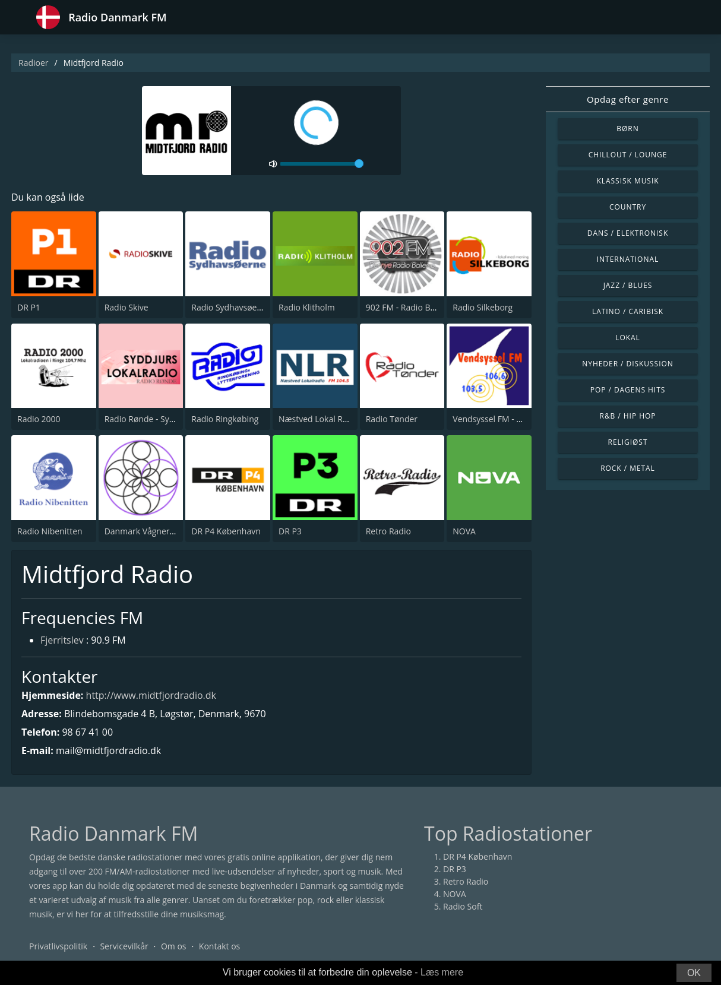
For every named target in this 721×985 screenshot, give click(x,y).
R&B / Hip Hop (628, 416)
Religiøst (628, 442)
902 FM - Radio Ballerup (411, 307)
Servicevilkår (124, 946)
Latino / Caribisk (627, 311)
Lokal (627, 337)
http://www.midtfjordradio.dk (151, 695)
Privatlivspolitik (58, 946)
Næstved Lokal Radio (319, 419)
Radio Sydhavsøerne (230, 307)
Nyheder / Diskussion (627, 364)
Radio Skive (126, 307)
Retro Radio (388, 531)
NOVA (464, 531)
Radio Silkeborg (483, 307)
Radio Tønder (392, 419)
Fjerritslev (62, 640)
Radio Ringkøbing (224, 419)
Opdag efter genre (628, 99)
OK (694, 973)
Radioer (33, 62)
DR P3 (290, 531)
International (628, 259)
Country (627, 207)
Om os (173, 946)
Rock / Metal (627, 468)
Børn (627, 128)
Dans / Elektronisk (627, 233)
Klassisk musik (627, 181)
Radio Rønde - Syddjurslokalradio (168, 419)
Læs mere (441, 972)
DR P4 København (225, 531)
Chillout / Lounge (628, 155)
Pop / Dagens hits (628, 390)
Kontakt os (219, 946)
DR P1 (28, 307)
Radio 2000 (39, 419)
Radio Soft (462, 906)
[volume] (321, 164)
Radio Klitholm (307, 307)
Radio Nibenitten (50, 531)
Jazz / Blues (628, 285)
